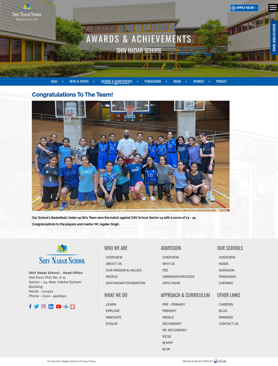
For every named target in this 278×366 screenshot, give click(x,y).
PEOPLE (112, 277)
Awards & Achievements (116, 81)
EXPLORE (113, 311)
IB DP (166, 349)
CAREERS (226, 304)
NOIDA (223, 264)
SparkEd (198, 81)
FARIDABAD (227, 277)
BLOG (223, 311)
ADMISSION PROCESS (178, 277)
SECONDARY (171, 324)
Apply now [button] (246, 8)
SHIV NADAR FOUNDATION (125, 283)
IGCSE (166, 336)
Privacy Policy (88, 361)
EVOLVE (112, 324)
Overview (227, 257)
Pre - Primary (173, 304)
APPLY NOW (171, 283)
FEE (165, 270)
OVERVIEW (114, 257)
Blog (54, 81)
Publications (153, 81)
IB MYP (167, 343)
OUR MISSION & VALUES (124, 270)
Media (177, 81)
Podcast (221, 81)
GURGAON (226, 270)
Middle (168, 317)
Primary (169, 311)
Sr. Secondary (174, 330)
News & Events (79, 81)
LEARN (111, 304)
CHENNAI (226, 283)
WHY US (168, 264)
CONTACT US (228, 324)
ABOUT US (114, 264)
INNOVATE (113, 317)
